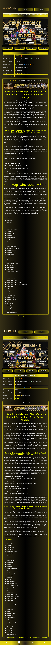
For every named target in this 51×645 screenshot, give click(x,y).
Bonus (6, 643)
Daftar (19, 643)
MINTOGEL (18, 56)
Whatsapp (32, 643)
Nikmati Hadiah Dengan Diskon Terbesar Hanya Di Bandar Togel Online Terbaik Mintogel (25, 15)
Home (9, 80)
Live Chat (44, 643)
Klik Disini (17, 76)
